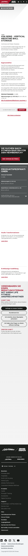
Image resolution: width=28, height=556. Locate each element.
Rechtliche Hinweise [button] (7, 548)
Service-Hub (5, 506)
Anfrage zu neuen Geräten (14, 308)
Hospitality (4, 476)
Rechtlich (4, 519)
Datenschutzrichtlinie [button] (7, 546)
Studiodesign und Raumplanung (11, 504)
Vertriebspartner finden (8, 514)
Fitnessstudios (5, 473)
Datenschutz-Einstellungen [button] (16, 544)
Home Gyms (5, 480)
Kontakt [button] (3, 544)
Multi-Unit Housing (7, 478)
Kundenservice (14, 312)
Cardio (3, 491)
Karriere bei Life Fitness (8, 525)
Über (2, 512)
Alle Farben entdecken (14, 115)
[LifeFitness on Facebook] (5, 540)
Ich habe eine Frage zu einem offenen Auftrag (14, 324)
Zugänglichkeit (5, 522)
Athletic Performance (7, 483)
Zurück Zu (5, 4)
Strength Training (6, 493)
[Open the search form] (21, 2)
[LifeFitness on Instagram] (10, 540)
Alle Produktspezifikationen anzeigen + (14, 100)
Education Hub (5, 508)
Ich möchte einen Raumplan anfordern (14, 318)
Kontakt (22, 110)
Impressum (4, 530)
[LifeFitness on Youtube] (18, 540)
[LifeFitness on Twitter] (14, 540)
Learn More (4, 241)
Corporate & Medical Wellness (10, 485)
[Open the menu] (26, 2)
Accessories (4, 496)
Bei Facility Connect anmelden (10, 527)
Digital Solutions (6, 498)
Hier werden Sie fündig (10, 159)
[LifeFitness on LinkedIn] (1, 540)
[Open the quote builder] (24, 2)
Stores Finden (5, 517)
